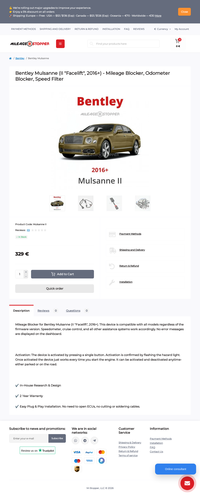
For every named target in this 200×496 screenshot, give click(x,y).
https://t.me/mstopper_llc (85, 440)
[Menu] (60, 43)
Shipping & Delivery (130, 442)
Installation (111, 29)
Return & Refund (86, 29)
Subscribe (57, 438)
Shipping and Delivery (55, 29)
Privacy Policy (127, 446)
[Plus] (26, 272)
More (158, 15)
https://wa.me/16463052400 (75, 440)
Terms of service (128, 455)
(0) (28, 230)
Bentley (19, 58)
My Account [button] (182, 29)
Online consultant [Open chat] (175, 469)
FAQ (126, 29)
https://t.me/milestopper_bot (94, 440)
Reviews (138, 29)
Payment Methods (23, 29)
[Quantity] (19, 274)
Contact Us (156, 451)
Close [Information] (184, 11)
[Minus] (26, 276)
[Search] (91, 44)
